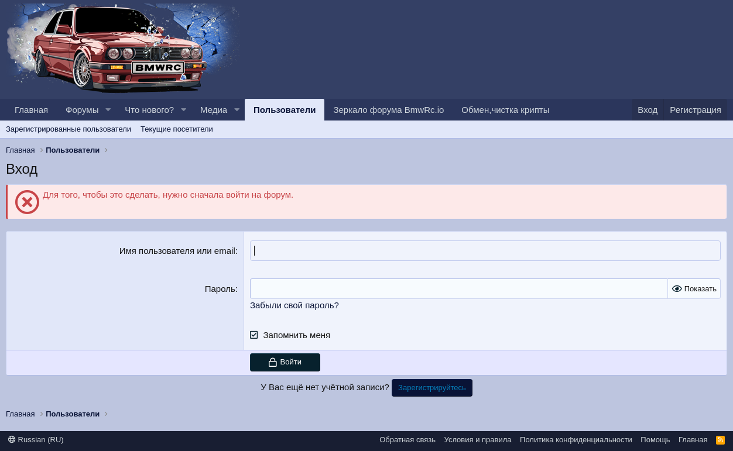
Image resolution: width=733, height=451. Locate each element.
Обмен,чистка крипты (505, 110)
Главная (31, 110)
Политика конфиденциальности (576, 439)
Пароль (220, 289)
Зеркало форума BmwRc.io (388, 110)
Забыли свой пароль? (294, 305)
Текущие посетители (177, 129)
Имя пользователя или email (177, 251)
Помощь (655, 439)
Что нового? (149, 110)
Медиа (213, 110)
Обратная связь (407, 439)
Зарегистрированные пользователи (68, 129)
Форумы (82, 110)
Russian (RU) (36, 439)
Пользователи (285, 110)
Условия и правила (478, 439)
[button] (108, 110)
